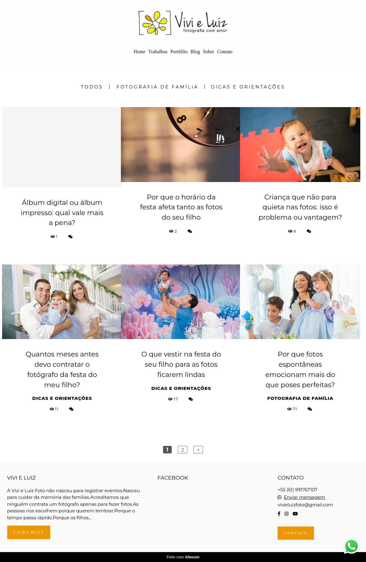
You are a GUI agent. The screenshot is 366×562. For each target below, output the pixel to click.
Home (139, 51)
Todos (92, 87)
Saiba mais (29, 532)
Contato (224, 51)
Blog (195, 51)
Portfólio (179, 51)
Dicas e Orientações (248, 87)
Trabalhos (157, 51)
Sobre (208, 51)
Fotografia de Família (158, 87)
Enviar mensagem (304, 497)
